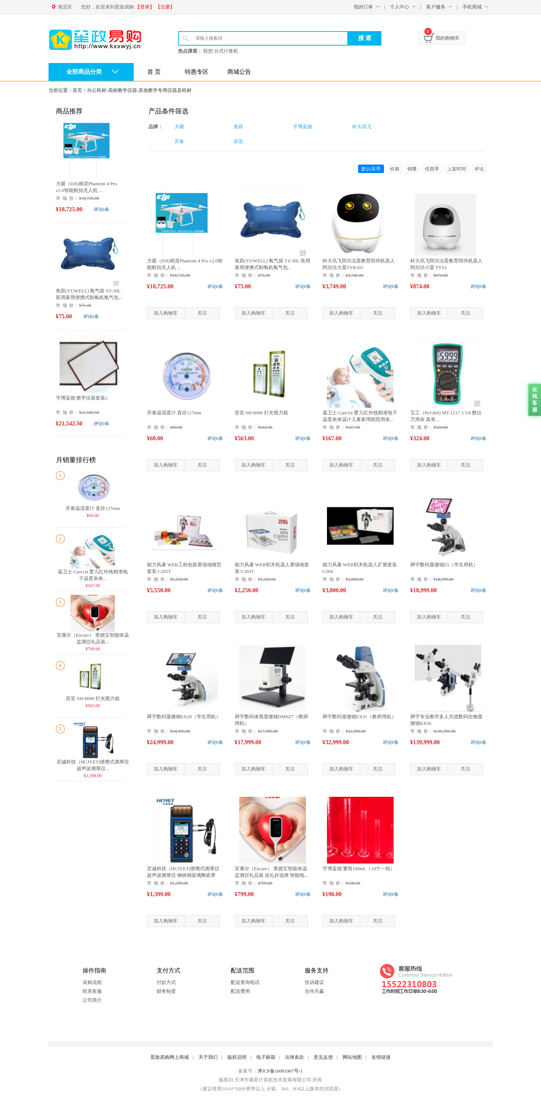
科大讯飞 (361, 126)
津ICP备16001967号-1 (280, 1071)
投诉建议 (314, 982)
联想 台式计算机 (220, 51)
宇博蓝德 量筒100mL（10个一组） (359, 868)
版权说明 (237, 1057)
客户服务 (435, 7)
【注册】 (165, 7)
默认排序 (371, 169)
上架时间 (456, 169)
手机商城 (472, 7)
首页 (77, 90)
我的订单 (363, 7)
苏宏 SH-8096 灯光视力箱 (92, 698)
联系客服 (92, 991)
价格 (395, 169)
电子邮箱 (265, 1057)
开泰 (179, 141)
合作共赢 (314, 991)
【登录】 (144, 7)
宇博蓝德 (302, 126)
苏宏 (238, 141)
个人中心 (399, 7)
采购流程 (92, 982)
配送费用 (240, 991)
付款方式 (166, 982)
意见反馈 (323, 1057)
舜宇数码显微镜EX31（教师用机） (359, 716)
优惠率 (432, 169)
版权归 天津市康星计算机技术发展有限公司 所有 (271, 1080)
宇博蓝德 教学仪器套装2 (82, 398)
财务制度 (166, 991)
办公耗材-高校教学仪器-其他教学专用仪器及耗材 (139, 90)
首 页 (154, 72)
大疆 (179, 126)
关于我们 (208, 1057)
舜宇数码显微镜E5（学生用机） (444, 564)
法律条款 (294, 1057)
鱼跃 (238, 126)
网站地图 (352, 1057)
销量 (412, 169)
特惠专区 (196, 72)
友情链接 (381, 1057)
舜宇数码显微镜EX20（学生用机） (184, 716)
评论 (479, 169)
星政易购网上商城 (169, 1057)
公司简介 (92, 1000)
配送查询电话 (245, 982)
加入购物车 (166, 313)
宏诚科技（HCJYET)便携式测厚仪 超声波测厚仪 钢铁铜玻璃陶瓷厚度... (183, 875)
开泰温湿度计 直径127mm (93, 508)
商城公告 (239, 72)
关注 (202, 313)
